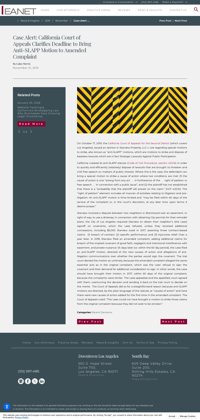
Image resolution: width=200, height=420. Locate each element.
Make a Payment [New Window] (172, 2)
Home (26, 342)
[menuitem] (48, 10)
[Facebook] (28, 381)
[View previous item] (19, 132)
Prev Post (90, 321)
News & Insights (30, 20)
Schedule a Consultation (118, 2)
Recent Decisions (102, 312)
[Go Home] (15, 21)
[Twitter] (35, 381)
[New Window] (174, 411)
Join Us (127, 342)
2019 (47, 20)
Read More (31, 123)
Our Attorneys (45, 342)
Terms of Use (145, 342)
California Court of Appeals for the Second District (138, 143)
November (61, 20)
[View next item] (31, 132)
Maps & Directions (91, 375)
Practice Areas (68, 342)
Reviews (87, 342)
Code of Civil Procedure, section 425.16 (152, 163)
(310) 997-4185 (150, 2)
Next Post (173, 321)
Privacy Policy (168, 342)
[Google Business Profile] (21, 381)
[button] (6, 406)
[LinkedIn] (42, 381)
